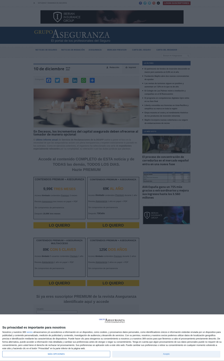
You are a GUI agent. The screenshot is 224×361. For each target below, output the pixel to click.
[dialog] (112, 338)
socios (30, 332)
